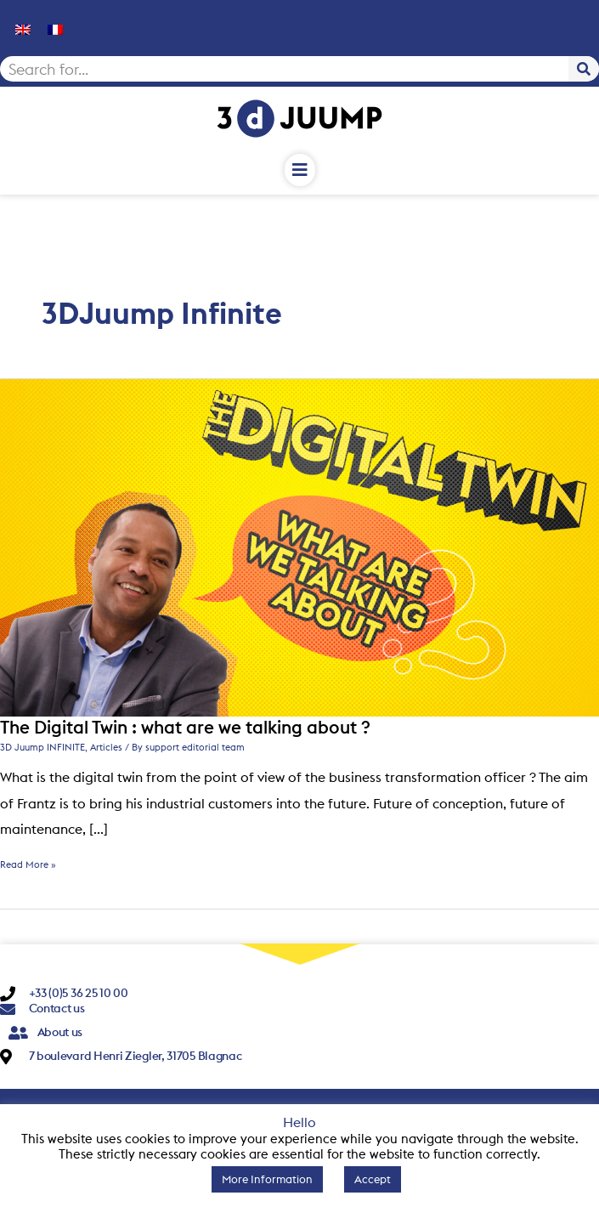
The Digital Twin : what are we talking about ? (185, 727)
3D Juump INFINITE (42, 747)
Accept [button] (372, 1179)
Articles (106, 747)
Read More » (28, 864)
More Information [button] (267, 1179)
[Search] (583, 69)
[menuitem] (23, 28)
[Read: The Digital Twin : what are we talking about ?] (299, 546)
